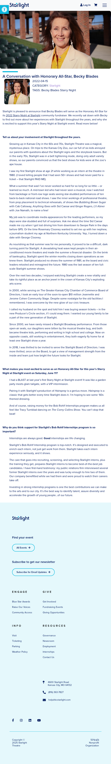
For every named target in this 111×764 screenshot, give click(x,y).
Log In (85, 5)
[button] (4, 9)
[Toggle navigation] (104, 5)
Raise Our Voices (21, 607)
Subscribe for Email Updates (33, 572)
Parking (16, 646)
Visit (14, 635)
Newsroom (48, 641)
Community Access (22, 612)
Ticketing (17, 641)
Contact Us (48, 657)
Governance (49, 635)
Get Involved (49, 601)
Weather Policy (20, 652)
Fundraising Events (53, 607)
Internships (48, 652)
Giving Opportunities (54, 612)
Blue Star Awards (21, 601)
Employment (49, 646)
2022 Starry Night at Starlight (23, 115)
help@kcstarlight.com (56, 700)
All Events (23, 548)
